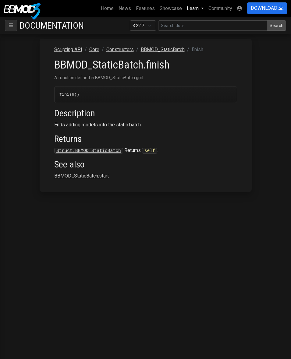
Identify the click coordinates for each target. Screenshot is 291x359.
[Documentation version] (143, 25)
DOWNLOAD (267, 8)
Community (220, 8)
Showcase (171, 8)
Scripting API (68, 49)
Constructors (120, 49)
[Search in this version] (212, 25)
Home (108, 8)
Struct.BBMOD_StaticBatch (88, 151)
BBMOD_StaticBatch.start (81, 176)
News (125, 8)
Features (145, 8)
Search (276, 25)
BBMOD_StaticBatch (163, 49)
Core (94, 49)
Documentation (52, 25)
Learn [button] (193, 8)
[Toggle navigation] (11, 25)
